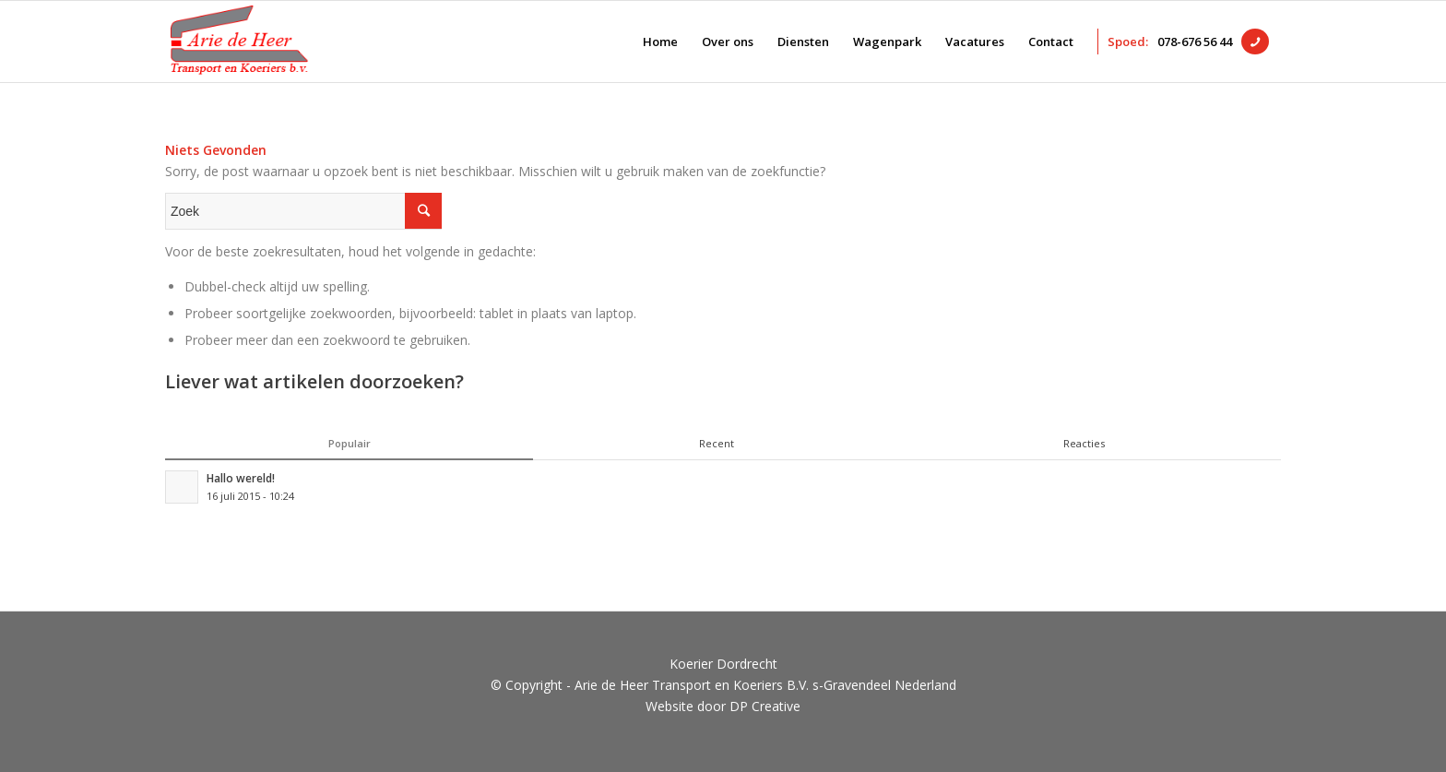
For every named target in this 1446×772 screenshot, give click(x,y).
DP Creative (764, 706)
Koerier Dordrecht (723, 663)
